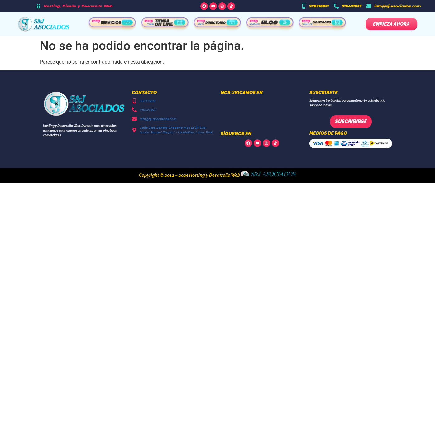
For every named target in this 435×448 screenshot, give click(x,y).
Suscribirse (351, 121)
